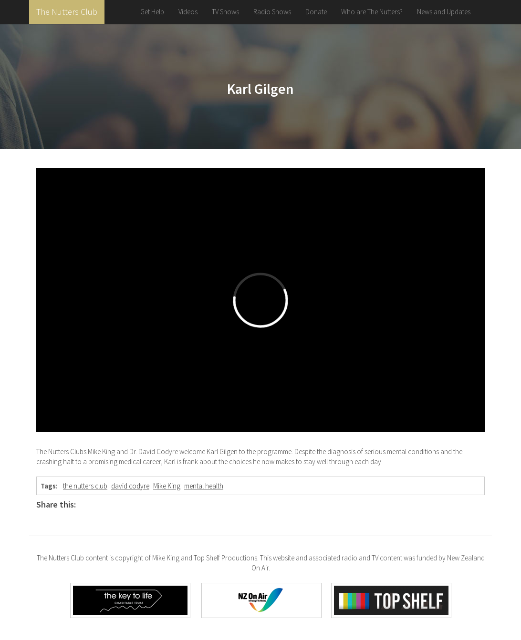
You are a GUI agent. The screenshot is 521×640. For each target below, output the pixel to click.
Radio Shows (272, 11)
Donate (316, 11)
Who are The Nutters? (372, 11)
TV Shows (225, 11)
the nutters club (85, 485)
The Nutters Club (66, 11)
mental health (203, 485)
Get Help (152, 11)
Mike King (166, 485)
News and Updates (443, 11)
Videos (188, 11)
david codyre (130, 485)
